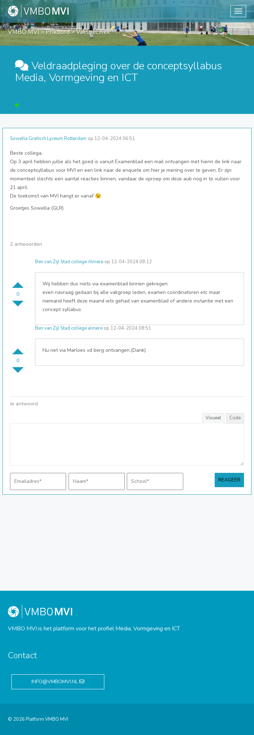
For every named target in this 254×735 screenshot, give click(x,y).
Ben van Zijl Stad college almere (69, 328)
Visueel (213, 418)
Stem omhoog (18, 282)
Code (235, 418)
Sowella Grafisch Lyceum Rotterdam (48, 138)
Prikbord (58, 32)
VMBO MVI (23, 32)
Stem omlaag (18, 306)
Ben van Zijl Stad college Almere (69, 262)
